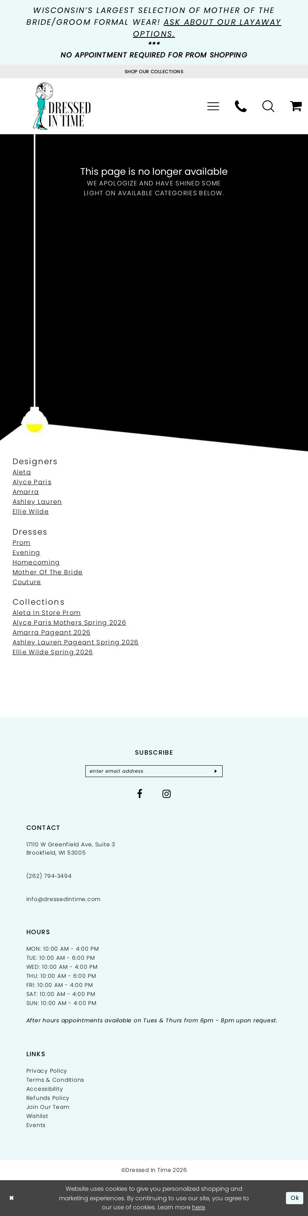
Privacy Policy (47, 1071)
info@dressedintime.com (63, 899)
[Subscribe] (216, 771)
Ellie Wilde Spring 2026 (53, 652)
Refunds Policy (48, 1098)
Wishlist (37, 1116)
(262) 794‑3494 (49, 876)
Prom (22, 542)
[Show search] (268, 106)
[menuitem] (213, 106)
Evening (27, 552)
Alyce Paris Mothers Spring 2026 (70, 622)
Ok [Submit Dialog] (295, 1198)
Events (36, 1125)
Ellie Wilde (31, 511)
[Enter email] (154, 771)
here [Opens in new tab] (198, 1207)
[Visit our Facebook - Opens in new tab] (140, 793)
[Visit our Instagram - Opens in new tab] (166, 793)
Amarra (26, 491)
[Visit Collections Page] (154, 71)
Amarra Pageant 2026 (52, 632)
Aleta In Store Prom (47, 612)
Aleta (22, 472)
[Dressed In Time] (61, 106)
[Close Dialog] (11, 1198)
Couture (27, 582)
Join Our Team (48, 1107)
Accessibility (44, 1089)
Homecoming (36, 562)
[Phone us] (241, 106)
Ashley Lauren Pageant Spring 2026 (76, 642)
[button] (213, 106)
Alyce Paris (32, 482)
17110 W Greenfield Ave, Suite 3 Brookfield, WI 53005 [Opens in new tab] (70, 848)
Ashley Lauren (37, 501)
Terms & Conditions (55, 1080)
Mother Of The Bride (48, 572)
